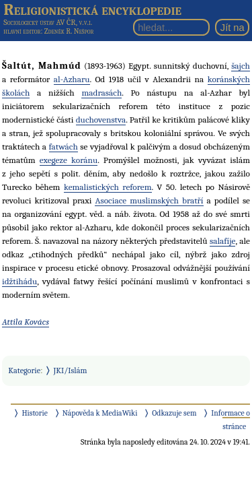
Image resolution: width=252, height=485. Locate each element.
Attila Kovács (25, 322)
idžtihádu (19, 281)
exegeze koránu (69, 160)
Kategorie (24, 370)
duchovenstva (101, 120)
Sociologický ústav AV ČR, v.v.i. (47, 22)
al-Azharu (72, 79)
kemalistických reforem (108, 187)
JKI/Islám (70, 370)
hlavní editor (21, 31)
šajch (240, 66)
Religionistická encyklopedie (92, 9)
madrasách (101, 93)
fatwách (63, 146)
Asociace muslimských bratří (149, 200)
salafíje (223, 241)
